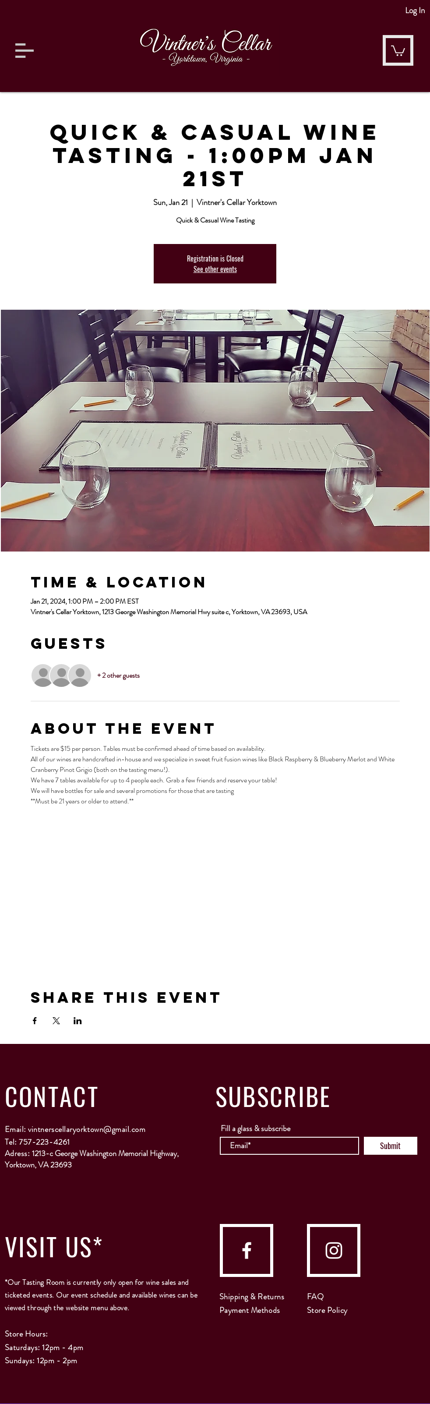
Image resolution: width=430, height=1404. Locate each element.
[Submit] (390, 1146)
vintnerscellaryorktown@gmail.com (86, 1129)
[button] (24, 50)
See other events (215, 269)
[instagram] (334, 1250)
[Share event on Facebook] (35, 1020)
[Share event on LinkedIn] (78, 1020)
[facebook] (247, 1250)
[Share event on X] (56, 1020)
